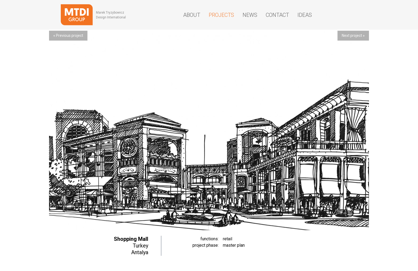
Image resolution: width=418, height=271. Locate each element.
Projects (221, 15)
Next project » (353, 35)
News (250, 15)
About (191, 15)
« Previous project (68, 35)
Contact (277, 15)
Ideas (305, 15)
